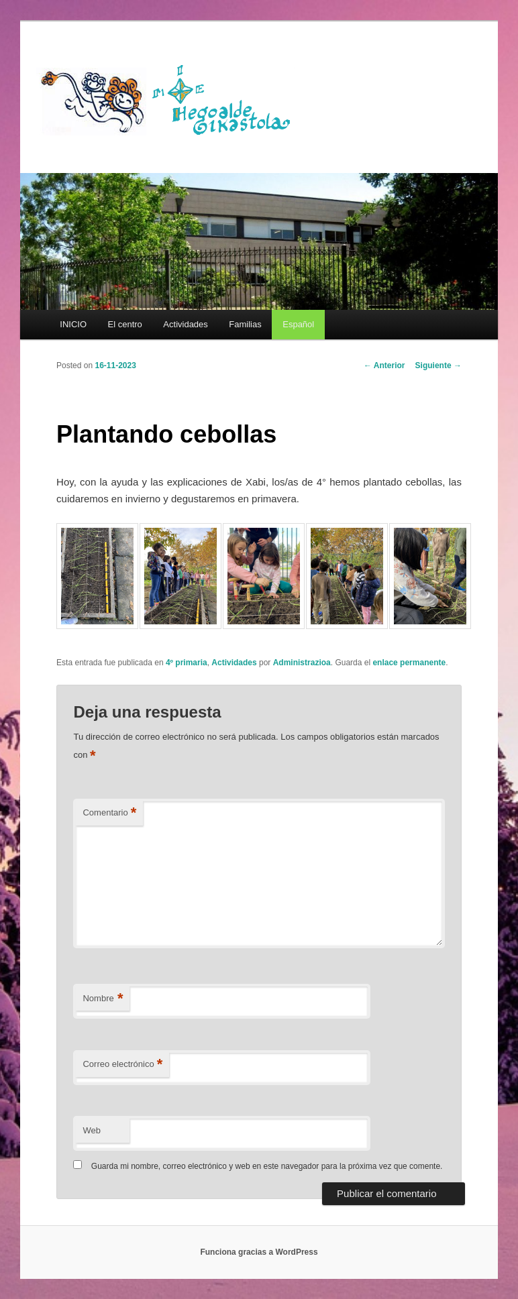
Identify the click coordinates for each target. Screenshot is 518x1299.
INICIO (73, 324)
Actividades (185, 324)
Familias (245, 324)
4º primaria (186, 662)
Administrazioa (302, 662)
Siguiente (438, 365)
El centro (125, 324)
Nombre (103, 999)
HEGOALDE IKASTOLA (170, 98)
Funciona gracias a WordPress (258, 1252)
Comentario (109, 813)
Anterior (384, 365)
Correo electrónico (122, 1064)
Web (92, 1130)
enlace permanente (409, 662)
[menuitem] (298, 324)
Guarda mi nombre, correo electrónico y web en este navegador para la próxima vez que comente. (267, 1166)
